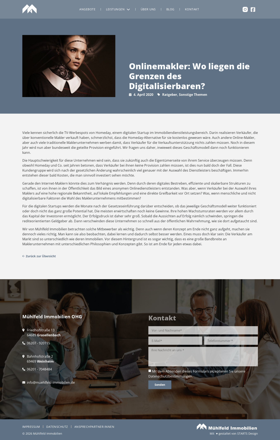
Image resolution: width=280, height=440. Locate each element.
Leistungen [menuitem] (118, 9)
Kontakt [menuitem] (192, 9)
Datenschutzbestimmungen (170, 376)
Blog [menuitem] (170, 9)
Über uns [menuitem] (148, 9)
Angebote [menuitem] (87, 9)
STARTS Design (247, 433)
